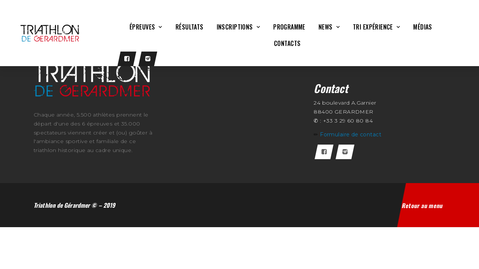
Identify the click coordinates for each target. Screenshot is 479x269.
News (329, 27)
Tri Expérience (376, 27)
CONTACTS (287, 43)
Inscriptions (238, 27)
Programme (289, 26)
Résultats (190, 26)
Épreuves (145, 27)
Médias (422, 26)
